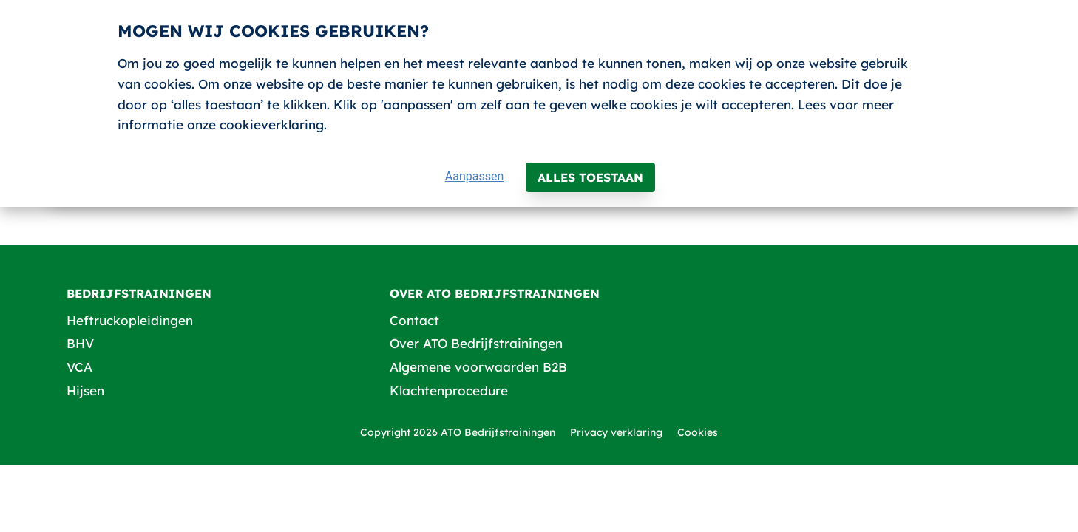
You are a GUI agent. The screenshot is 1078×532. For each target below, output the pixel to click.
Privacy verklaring (616, 432)
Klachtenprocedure (449, 390)
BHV (80, 343)
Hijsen (85, 390)
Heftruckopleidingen (130, 320)
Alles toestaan (590, 177)
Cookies (697, 432)
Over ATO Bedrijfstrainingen (476, 343)
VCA (79, 367)
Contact (414, 320)
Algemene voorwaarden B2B (478, 367)
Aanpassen (474, 176)
